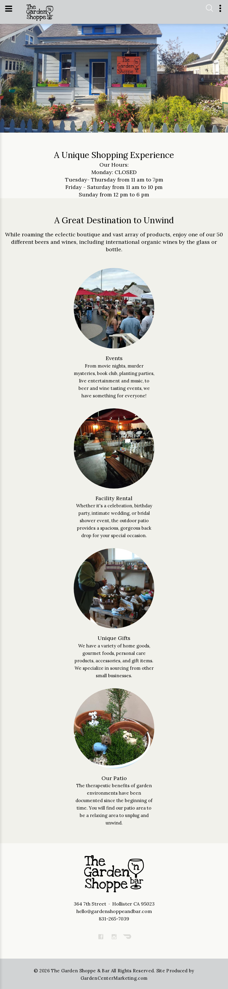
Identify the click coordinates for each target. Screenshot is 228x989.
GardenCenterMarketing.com (114, 978)
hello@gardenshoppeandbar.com (114, 911)
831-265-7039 (114, 919)
